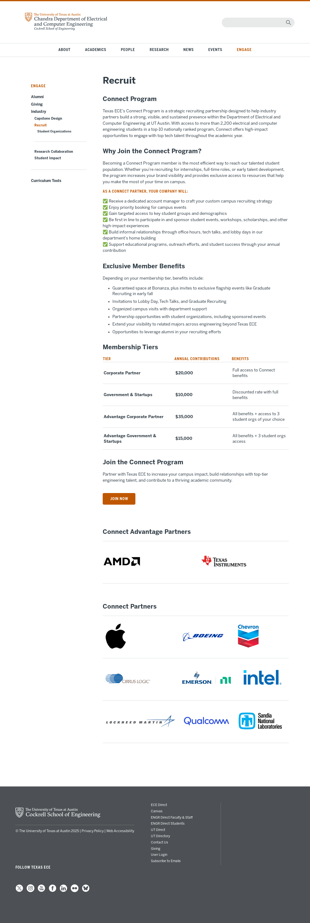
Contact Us (159, 842)
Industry (38, 111)
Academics (95, 50)
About (64, 50)
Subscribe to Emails (166, 861)
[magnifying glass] (288, 22)
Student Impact (47, 158)
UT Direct (158, 830)
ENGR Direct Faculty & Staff (172, 817)
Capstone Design (48, 118)
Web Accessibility (120, 831)
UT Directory (160, 836)
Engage (244, 50)
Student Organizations (54, 131)
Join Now (119, 499)
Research (159, 50)
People (128, 50)
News (188, 50)
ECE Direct (159, 805)
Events (215, 50)
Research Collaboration (53, 152)
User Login (159, 855)
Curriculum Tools (46, 181)
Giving (37, 104)
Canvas (157, 811)
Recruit (40, 125)
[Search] (257, 22)
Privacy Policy (93, 831)
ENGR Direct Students (168, 823)
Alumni (37, 97)
